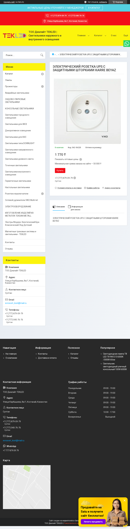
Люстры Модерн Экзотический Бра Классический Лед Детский (22, 223)
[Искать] (41, 55)
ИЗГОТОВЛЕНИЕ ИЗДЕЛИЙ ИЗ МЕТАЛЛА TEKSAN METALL (19, 214)
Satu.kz (78, 521)
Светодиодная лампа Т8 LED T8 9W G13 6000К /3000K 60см (115, 357)
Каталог (98, 35)
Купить (60, 170)
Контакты (9, 242)
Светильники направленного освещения (19, 151)
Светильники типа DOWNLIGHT (20, 143)
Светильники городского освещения (17, 116)
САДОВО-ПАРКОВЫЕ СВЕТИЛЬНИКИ (15, 100)
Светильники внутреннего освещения (18, 173)
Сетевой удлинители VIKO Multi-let (21, 200)
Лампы (8, 80)
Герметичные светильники (18, 181)
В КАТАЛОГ (94, 7)
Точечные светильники (16, 165)
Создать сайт (9, 2)
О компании (11, 358)
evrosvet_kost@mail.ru (15, 303)
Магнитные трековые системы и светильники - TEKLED (20, 233)
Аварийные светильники (17, 93)
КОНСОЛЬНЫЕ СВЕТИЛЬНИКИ (19, 108)
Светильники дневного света (19, 159)
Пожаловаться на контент (74, 523)
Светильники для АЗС (15, 137)
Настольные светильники (17, 187)
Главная (81, 35)
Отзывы (9, 249)
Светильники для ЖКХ (16, 124)
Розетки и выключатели (16, 193)
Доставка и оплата (47, 358)
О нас (113, 35)
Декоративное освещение (18, 130)
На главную (11, 354)
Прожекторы (11, 86)
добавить (103, 2)
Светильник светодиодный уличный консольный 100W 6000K (115, 366)
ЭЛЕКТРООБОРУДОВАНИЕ (18, 206)
